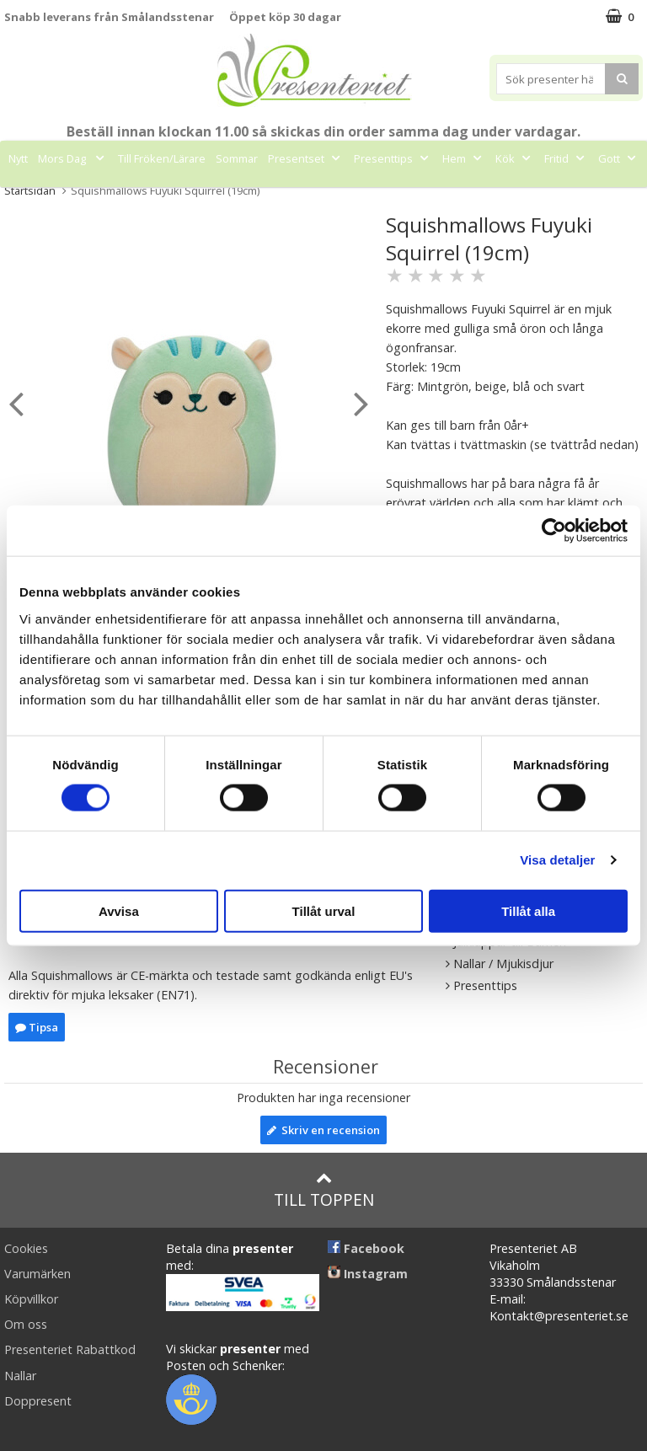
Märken (305, 196)
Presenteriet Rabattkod (70, 1349)
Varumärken (37, 1274)
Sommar (237, 158)
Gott (618, 158)
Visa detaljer (557, 860)
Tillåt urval (324, 910)
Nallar (20, 1376)
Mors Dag (73, 158)
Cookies (26, 1248)
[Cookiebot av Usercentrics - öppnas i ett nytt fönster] (554, 530)
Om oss (25, 1324)
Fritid (566, 158)
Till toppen (324, 1190)
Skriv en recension (323, 1130)
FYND (358, 196)
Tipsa (36, 1027)
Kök (514, 158)
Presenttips (393, 158)
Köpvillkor (31, 1299)
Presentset (306, 158)
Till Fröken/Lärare (162, 158)
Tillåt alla (528, 910)
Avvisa (119, 910)
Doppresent (38, 1401)
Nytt (18, 158)
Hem (463, 158)
